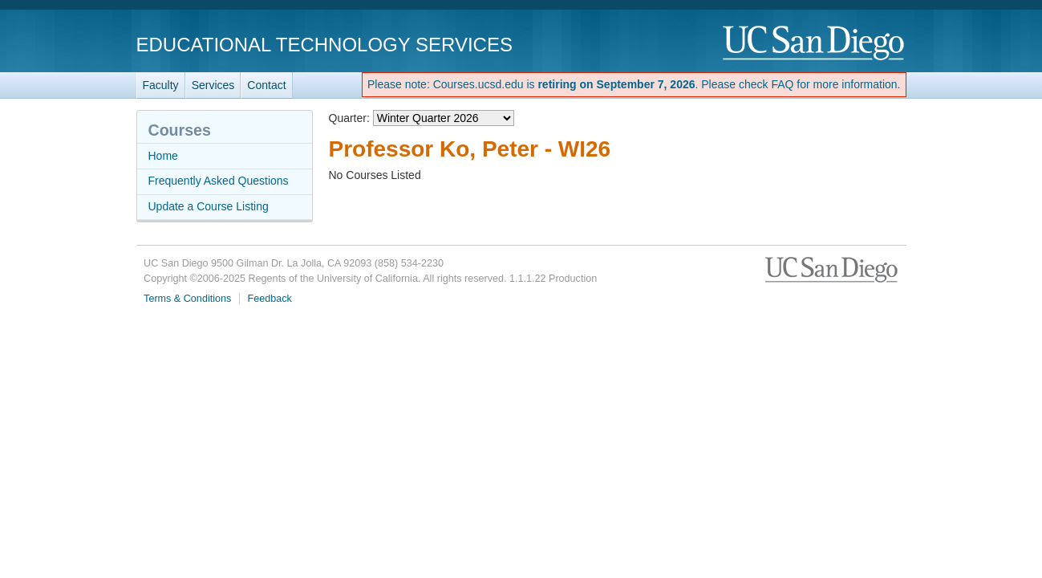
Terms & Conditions (187, 298)
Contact (266, 85)
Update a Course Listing (208, 206)
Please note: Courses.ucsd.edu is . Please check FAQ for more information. (634, 84)
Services (213, 85)
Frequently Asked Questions (218, 180)
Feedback (270, 298)
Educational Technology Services (324, 44)
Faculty (161, 85)
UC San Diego (814, 44)
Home (163, 155)
